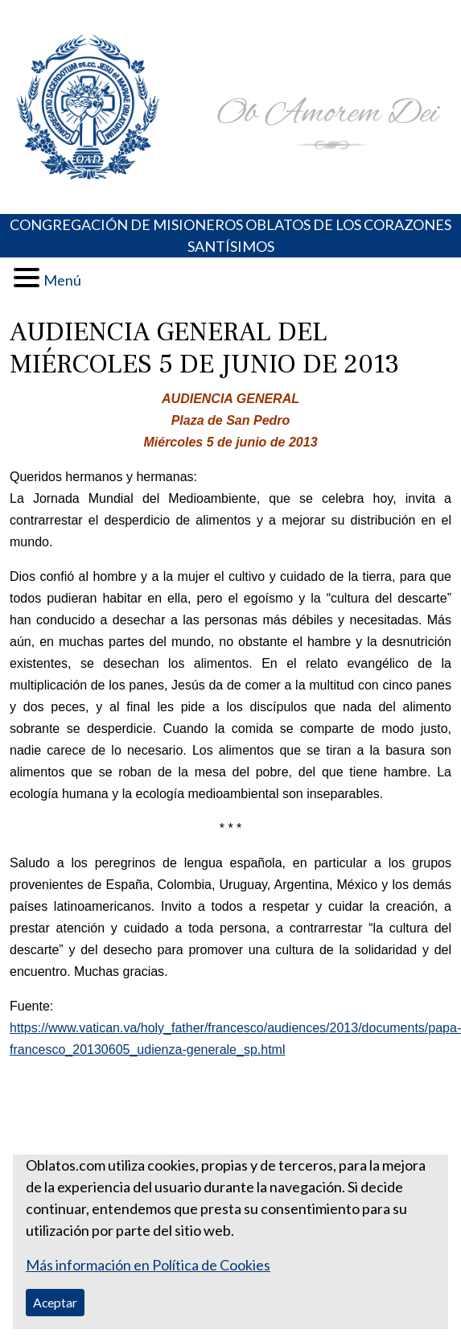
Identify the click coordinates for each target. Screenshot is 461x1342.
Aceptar (55, 1302)
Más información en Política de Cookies (148, 1265)
